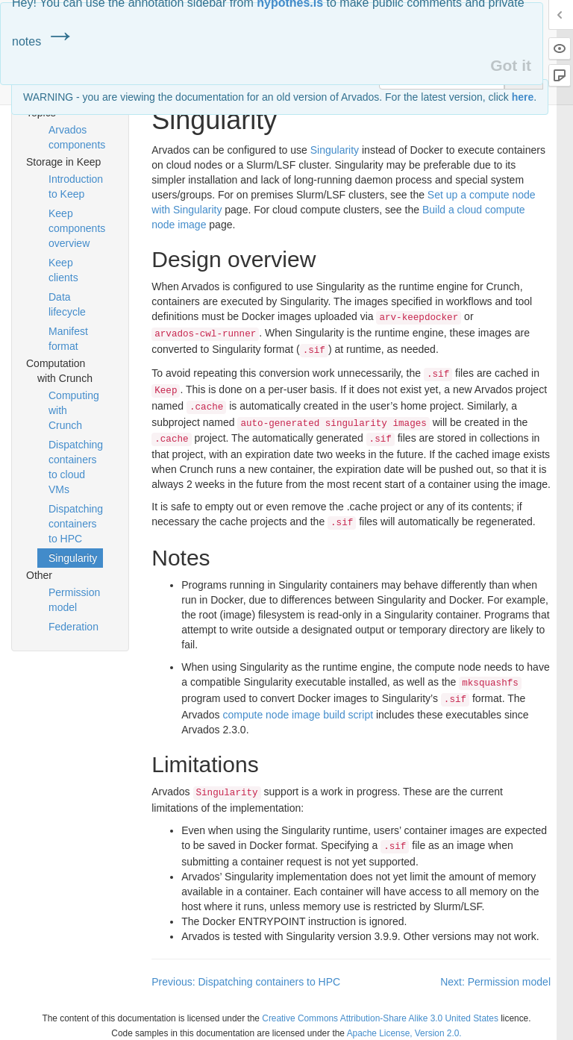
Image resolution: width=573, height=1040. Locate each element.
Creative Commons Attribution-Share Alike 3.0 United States (380, 1018)
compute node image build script (298, 715)
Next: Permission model (495, 982)
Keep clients (63, 270)
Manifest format (68, 338)
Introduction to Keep (75, 186)
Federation (73, 627)
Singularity (72, 558)
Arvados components (75, 137)
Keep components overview (75, 228)
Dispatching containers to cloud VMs (75, 467)
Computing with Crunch (73, 410)
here (523, 97)
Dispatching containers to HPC (75, 524)
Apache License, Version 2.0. (404, 1033)
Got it (510, 65)
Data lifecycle (67, 304)
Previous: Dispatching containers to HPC (245, 982)
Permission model (74, 599)
